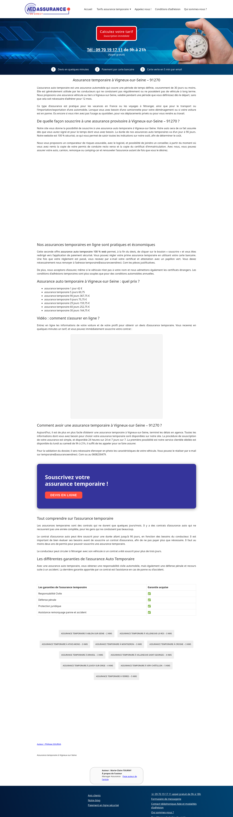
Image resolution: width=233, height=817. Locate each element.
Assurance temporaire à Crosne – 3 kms (170, 644)
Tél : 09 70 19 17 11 (105, 49)
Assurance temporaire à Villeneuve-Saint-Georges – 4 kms (141, 655)
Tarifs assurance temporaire (114, 9)
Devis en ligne (63, 495)
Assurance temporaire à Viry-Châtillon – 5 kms (145, 665)
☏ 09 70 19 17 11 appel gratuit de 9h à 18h (176, 794)
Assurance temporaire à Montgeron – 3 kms (118, 644)
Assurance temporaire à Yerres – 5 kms (116, 676)
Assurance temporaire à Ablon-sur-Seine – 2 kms (86, 633)
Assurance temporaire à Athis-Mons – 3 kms (65, 644)
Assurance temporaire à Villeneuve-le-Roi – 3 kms (146, 633)
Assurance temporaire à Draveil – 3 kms (82, 655)
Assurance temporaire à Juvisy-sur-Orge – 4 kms (88, 665)
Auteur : (41, 744)
